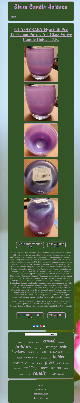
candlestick (20, 363)
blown (66, 363)
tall (59, 363)
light (44, 351)
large (41, 348)
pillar (66, 369)
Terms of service (41, 398)
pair (63, 347)
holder (59, 356)
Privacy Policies (41, 394)
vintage (51, 347)
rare (25, 343)
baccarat (17, 369)
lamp (39, 363)
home (31, 351)
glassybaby (57, 351)
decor (68, 352)
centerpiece (35, 342)
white (19, 342)
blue (33, 364)
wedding (30, 367)
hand (19, 358)
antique (61, 342)
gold (37, 352)
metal (35, 348)
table (28, 374)
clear (20, 374)
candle (39, 373)
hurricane (18, 351)
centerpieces (44, 358)
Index (41, 385)
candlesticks (56, 374)
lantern (56, 368)
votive (43, 367)
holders (23, 346)
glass (50, 362)
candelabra (30, 357)
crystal (49, 341)
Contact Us (41, 389)
